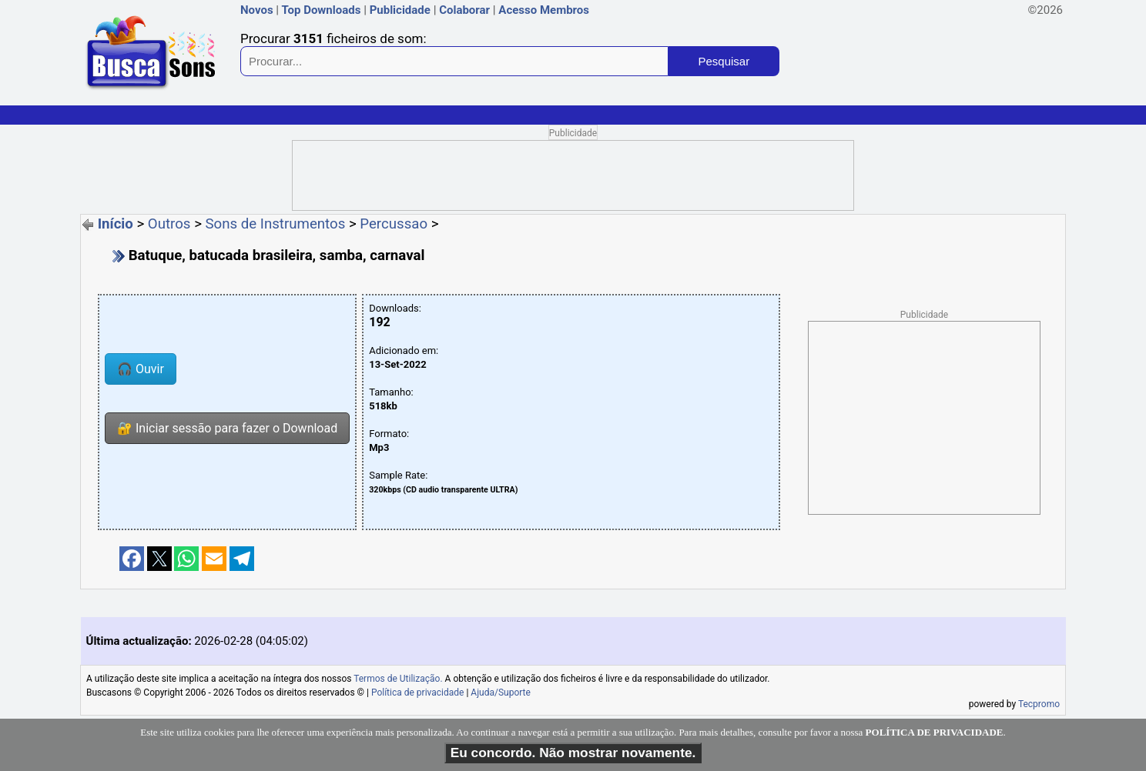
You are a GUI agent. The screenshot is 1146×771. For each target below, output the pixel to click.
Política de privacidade (417, 692)
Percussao (393, 223)
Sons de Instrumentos (276, 223)
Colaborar (464, 10)
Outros (169, 223)
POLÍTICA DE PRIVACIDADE (935, 732)
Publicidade (400, 10)
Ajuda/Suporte (501, 692)
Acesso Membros (543, 10)
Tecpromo (1039, 704)
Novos (256, 10)
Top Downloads (320, 10)
